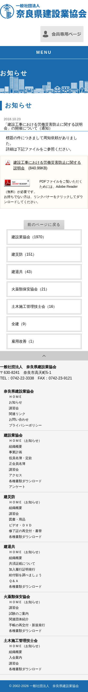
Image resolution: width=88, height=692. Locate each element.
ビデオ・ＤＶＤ (20, 525)
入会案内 (15, 657)
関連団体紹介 (19, 619)
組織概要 (15, 446)
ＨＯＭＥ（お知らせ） (25, 440)
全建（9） (20, 324)
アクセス (15, 475)
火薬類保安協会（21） (30, 289)
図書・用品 (17, 519)
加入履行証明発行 (22, 569)
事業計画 (15, 452)
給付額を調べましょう (25, 575)
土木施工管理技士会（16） (34, 307)
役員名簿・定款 (20, 458)
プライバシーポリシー (25, 425)
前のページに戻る (44, 225)
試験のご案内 (19, 613)
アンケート (17, 487)
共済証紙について (22, 563)
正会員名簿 (17, 463)
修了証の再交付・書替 (25, 531)
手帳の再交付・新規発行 (27, 625)
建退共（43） (22, 272)
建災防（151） (24, 254)
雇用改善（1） (23, 341)
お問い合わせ (19, 419)
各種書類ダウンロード (25, 481)
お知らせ (15, 402)
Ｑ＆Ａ (14, 581)
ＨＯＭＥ (15, 397)
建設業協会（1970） (28, 237)
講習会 (14, 408)
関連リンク (17, 414)
